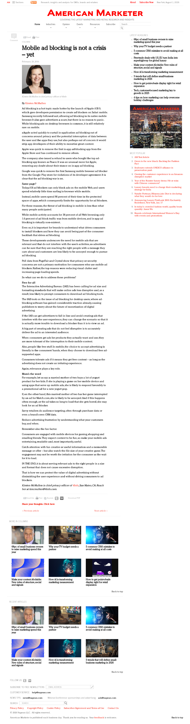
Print (37, 37)
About (133, 2)
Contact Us (113, 708)
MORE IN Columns (18, 521)
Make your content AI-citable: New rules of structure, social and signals (155, 66)
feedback (99, 718)
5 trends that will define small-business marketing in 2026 (101, 661)
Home (37, 24)
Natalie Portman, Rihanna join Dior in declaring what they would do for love (158, 195)
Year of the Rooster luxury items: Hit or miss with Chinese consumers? (156, 182)
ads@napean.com (107, 698)
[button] (18, 2)
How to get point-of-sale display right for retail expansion (98, 582)
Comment (14, 40)
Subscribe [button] (110, 24)
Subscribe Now (146, 2)
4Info (76, 485)
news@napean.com (33, 698)
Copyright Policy (35, 708)
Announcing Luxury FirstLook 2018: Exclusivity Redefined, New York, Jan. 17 (157, 201)
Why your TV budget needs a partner (153, 46)
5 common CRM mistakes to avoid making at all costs (100, 548)
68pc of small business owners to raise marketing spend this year (153, 41)
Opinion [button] (66, 25)
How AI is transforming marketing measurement (158, 72)
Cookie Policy (53, 708)
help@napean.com (41, 693)
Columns (26, 42)
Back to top (117, 592)
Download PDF (74, 498)
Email (28, 37)
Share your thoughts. (38, 504)
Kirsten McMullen (35, 103)
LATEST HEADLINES (139, 35)
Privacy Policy (17, 708)
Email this (30, 498)
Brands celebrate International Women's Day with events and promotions (156, 214)
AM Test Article (141, 157)
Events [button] (80, 25)
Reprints (50, 498)
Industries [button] (50, 25)
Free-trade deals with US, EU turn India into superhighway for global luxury (156, 59)
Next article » (100, 511)
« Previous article (30, 511)
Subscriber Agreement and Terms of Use (84, 708)
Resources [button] (95, 25)
